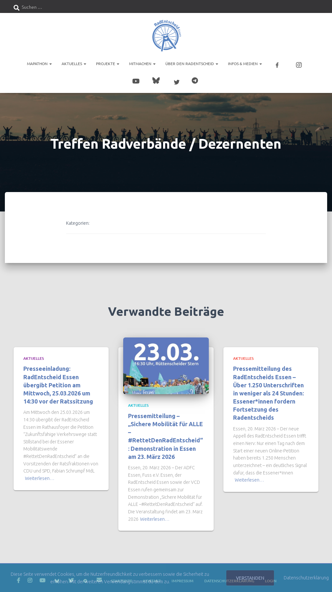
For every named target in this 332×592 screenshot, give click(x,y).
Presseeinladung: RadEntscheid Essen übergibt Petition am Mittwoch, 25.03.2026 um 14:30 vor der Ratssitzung (58, 382)
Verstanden (250, 578)
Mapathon (39, 63)
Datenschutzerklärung (306, 577)
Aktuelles (74, 63)
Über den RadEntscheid (191, 63)
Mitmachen (142, 63)
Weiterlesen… (39, 475)
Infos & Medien (245, 63)
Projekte (107, 63)
